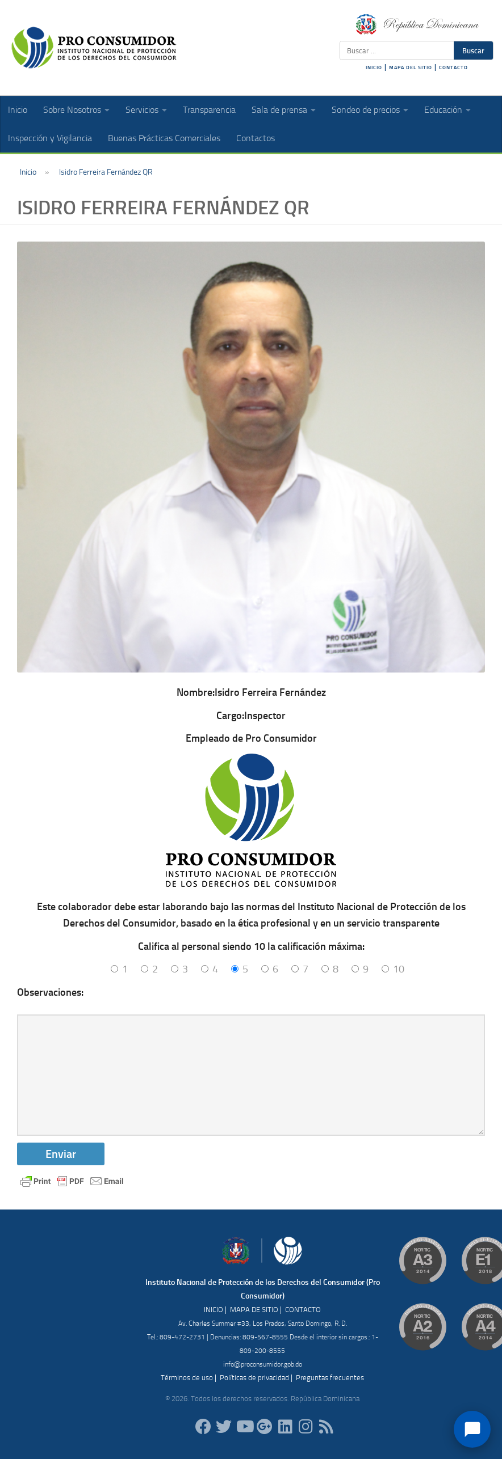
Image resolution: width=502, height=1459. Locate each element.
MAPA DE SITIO (254, 1309)
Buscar (473, 50)
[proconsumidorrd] (224, 1427)
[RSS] (326, 1427)
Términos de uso (187, 1377)
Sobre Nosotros (72, 109)
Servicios (142, 109)
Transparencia (209, 109)
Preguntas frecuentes (330, 1377)
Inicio (17, 109)
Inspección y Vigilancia (50, 138)
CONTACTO (453, 67)
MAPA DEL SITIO (410, 67)
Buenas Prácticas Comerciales (164, 138)
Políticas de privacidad (254, 1377)
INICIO (374, 67)
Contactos (255, 138)
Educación (443, 109)
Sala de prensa (279, 109)
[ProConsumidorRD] (203, 1427)
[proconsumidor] (285, 1427)
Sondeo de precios (366, 109)
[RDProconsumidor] (244, 1427)
